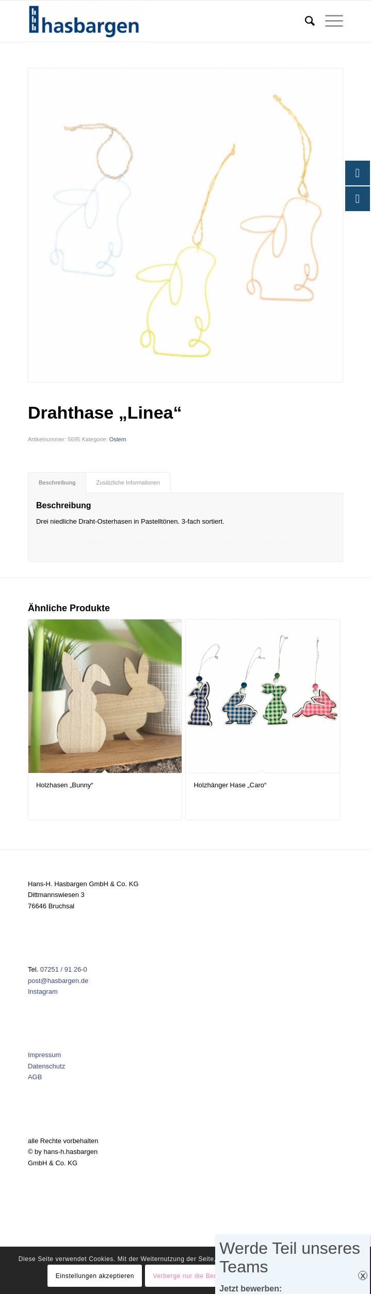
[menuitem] (305, 21)
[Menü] (329, 21)
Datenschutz (46, 1066)
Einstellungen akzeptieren (95, 1276)
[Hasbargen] (154, 21)
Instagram (43, 991)
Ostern (117, 439)
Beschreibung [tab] (57, 482)
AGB (35, 1077)
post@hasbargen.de (58, 981)
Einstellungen (297, 1276)
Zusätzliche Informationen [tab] (128, 482)
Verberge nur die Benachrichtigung (206, 1276)
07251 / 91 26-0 (63, 969)
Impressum (44, 1055)
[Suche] (305, 21)
